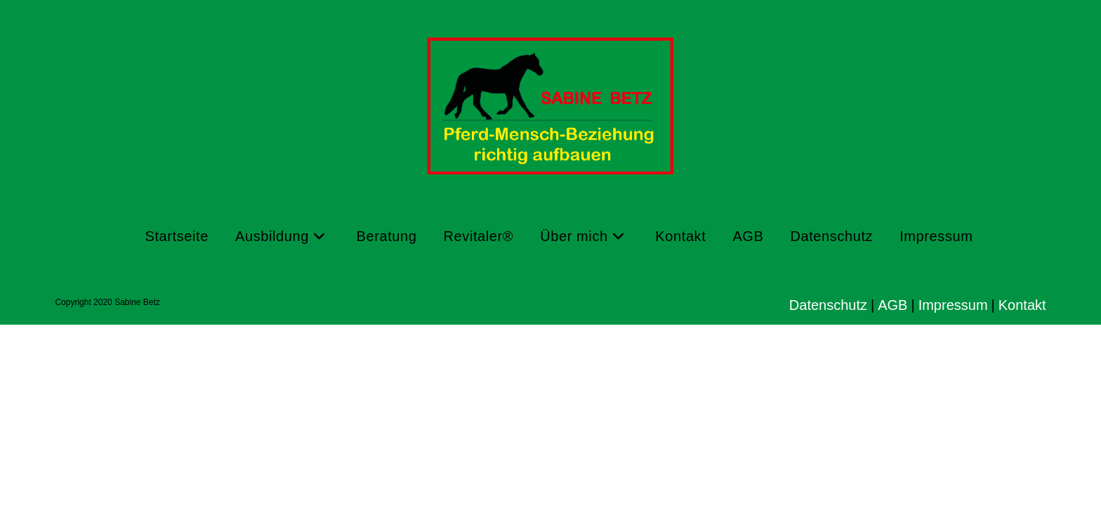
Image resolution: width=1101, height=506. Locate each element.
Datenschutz (828, 305)
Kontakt (1022, 305)
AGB (892, 305)
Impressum (953, 305)
